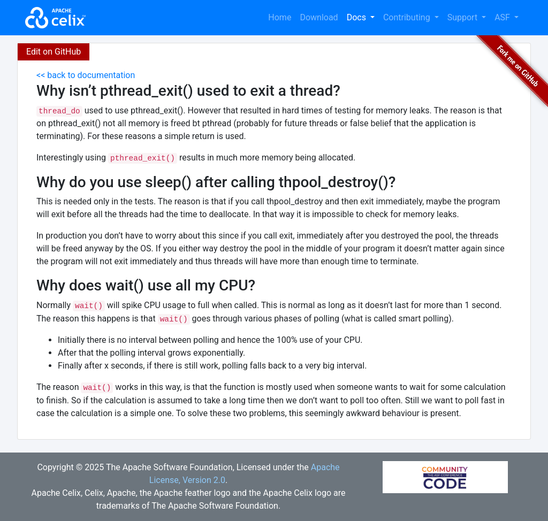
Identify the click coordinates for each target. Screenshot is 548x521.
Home (279, 17)
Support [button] (463, 17)
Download (319, 17)
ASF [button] (503, 17)
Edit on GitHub (53, 52)
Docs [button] (357, 17)
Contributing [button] (407, 17)
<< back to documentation (85, 75)
